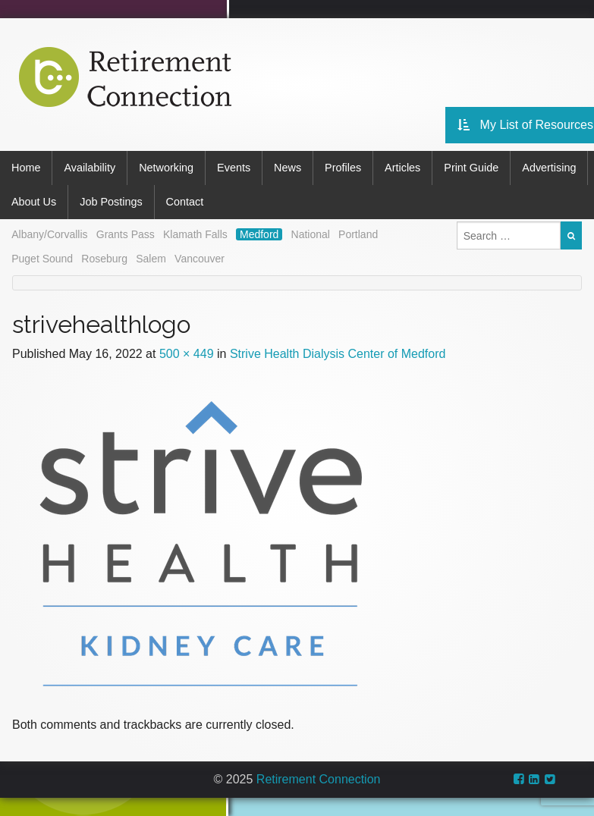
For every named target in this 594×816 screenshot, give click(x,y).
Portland (358, 234)
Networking (166, 168)
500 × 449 (186, 353)
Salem (151, 259)
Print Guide (471, 168)
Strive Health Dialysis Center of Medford (338, 353)
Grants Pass (125, 234)
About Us (33, 202)
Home (25, 168)
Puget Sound (42, 259)
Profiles (343, 168)
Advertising (549, 168)
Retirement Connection (318, 779)
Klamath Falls (195, 234)
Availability (89, 168)
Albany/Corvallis (49, 234)
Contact (185, 202)
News (287, 168)
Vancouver (199, 259)
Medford (259, 234)
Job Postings (111, 202)
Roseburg (104, 259)
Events (233, 168)
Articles (402, 168)
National (310, 234)
